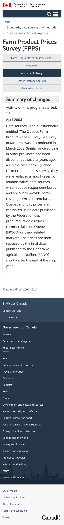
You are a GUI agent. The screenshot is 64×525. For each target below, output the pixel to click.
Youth (6, 470)
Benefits (7, 384)
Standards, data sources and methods (31, 27)
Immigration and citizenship (19, 365)
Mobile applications (14, 497)
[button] (32, 14)
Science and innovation (16, 451)
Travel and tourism (13, 371)
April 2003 (14, 120)
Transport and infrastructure (19, 431)
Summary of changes (32, 73)
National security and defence (20, 411)
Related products (32, 88)
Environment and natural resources (23, 404)
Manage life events (13, 477)
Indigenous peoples (14, 457)
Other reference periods (32, 80)
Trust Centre (10, 317)
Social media (10, 490)
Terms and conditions (15, 510)
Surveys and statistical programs (28, 33)
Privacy (7, 517)
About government (13, 347)
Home (6, 22)
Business (8, 378)
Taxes (6, 398)
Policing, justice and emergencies (22, 424)
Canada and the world (15, 437)
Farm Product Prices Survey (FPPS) (32, 57)
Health (6, 391)
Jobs (5, 358)
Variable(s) (32, 65)
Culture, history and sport (17, 418)
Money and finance (14, 444)
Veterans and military (15, 464)
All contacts (9, 334)
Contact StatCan (12, 310)
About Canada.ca (12, 504)
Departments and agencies (18, 341)
